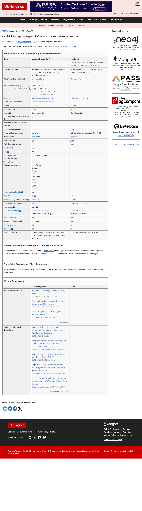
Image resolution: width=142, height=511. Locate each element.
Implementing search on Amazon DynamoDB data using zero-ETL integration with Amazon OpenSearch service (48, 367)
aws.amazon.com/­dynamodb (42, 98)
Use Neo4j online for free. (126, 50)
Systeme (55, 20)
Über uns (11, 432)
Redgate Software (133, 14)
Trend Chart (19, 88)
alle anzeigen (64, 322)
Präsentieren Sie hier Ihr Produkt (126, 144)
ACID (34, 221)
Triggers (6, 196)
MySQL (59, 46)
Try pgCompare (126, 116)
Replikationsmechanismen (13, 203)
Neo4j (71, 25)
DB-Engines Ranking (38, 20)
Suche (103, 20)
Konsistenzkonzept (11, 211)
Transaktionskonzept (11, 221)
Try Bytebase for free (126, 136)
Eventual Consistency (40, 211)
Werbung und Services (26, 432)
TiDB (65, 46)
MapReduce (8, 207)
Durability (7, 229)
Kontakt (53, 432)
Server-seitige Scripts (12, 192)
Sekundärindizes (10, 148)
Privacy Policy (42, 432)
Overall (45, 89)
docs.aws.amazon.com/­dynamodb (44, 102)
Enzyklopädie (69, 20)
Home (22, 20)
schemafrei (36, 137)
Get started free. (126, 70)
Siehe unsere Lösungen (113, 440)
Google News (64, 391)
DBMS (4, 31)
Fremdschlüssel (9, 217)
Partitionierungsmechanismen (15, 200)
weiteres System (24, 42)
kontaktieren (49, 251)
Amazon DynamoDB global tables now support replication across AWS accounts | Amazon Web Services (49, 381)
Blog (81, 20)
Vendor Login (116, 20)
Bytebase (80, 25)
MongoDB (61, 25)
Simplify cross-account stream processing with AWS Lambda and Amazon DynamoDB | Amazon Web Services (49, 343)
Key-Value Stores (49, 94)
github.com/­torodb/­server (80, 98)
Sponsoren (92, 20)
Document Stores (49, 91)
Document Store (38, 79)
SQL (5, 152)
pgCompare (118, 107)
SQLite (73, 46)
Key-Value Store (38, 82)
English (138, 3)
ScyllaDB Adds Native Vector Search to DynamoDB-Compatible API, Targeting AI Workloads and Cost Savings (47, 330)
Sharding (35, 200)
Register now (126, 90)
